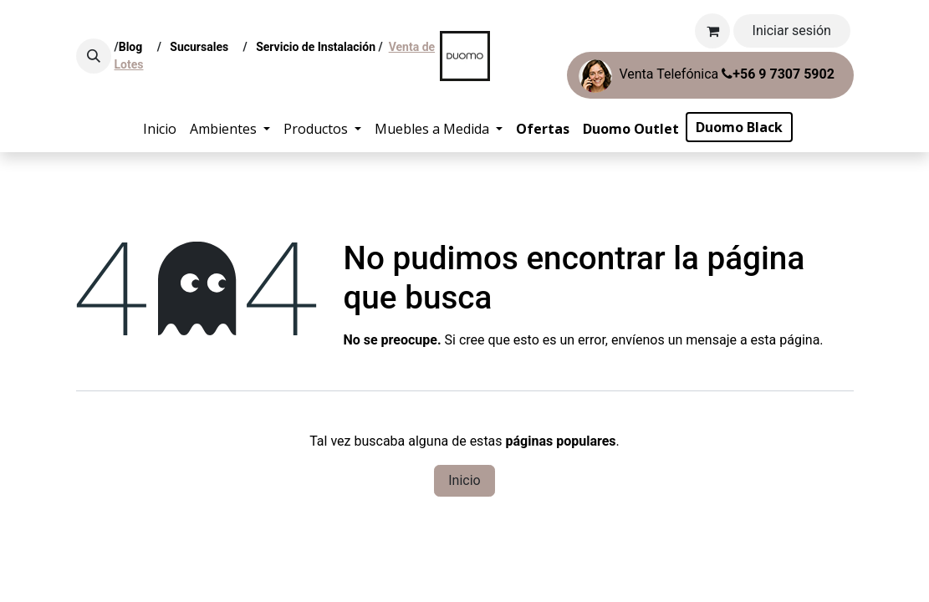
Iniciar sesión (792, 30)
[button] (93, 56)
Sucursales (203, 47)
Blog (134, 47)
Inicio (464, 480)
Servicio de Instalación (315, 47)
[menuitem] (159, 128)
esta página (785, 340)
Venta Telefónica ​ (706, 76)
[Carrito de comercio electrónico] (712, 30)
